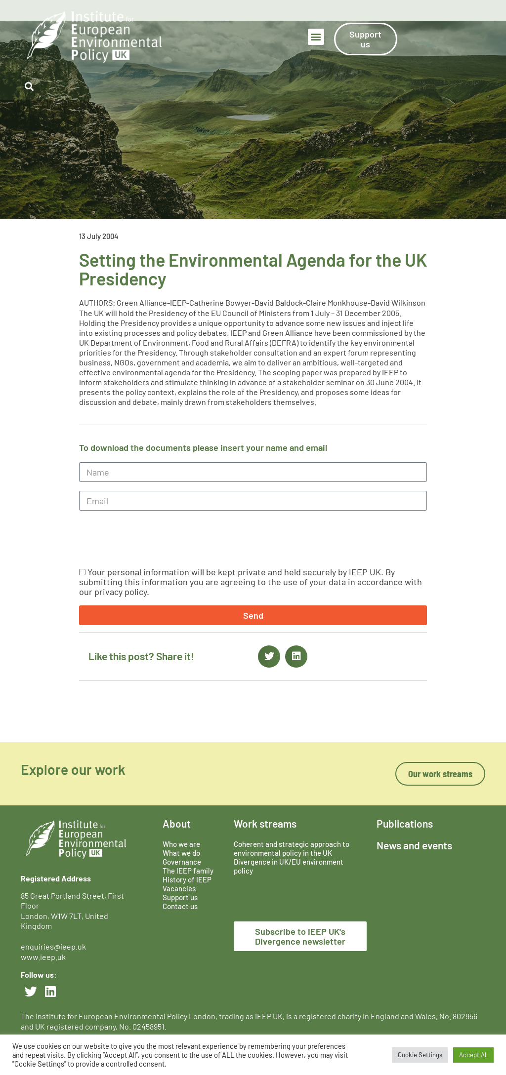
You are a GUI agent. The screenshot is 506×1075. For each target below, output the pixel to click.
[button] (316, 37)
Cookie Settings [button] (420, 1055)
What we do (181, 852)
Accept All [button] (473, 1055)
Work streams (265, 823)
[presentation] (154, 538)
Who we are (181, 843)
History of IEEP (187, 879)
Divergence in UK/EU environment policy (288, 866)
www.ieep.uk (43, 956)
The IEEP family (188, 870)
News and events (414, 845)
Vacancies (179, 888)
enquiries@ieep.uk (55, 946)
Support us (180, 897)
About (177, 823)
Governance (182, 861)
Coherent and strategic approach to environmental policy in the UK (291, 848)
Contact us (180, 906)
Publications (405, 823)
